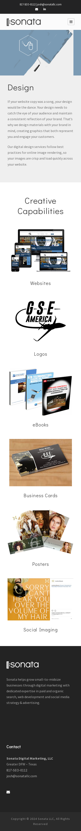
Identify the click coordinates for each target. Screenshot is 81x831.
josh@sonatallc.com (49, 4)
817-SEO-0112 (27, 4)
